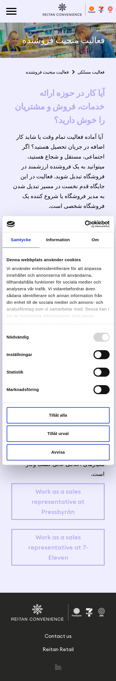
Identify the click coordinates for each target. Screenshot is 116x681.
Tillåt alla (58, 415)
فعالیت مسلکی (91, 72)
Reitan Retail (58, 649)
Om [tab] (95, 239)
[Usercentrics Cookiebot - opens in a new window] (84, 224)
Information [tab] (58, 239)
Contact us (58, 636)
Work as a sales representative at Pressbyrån (58, 501)
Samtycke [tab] (21, 239)
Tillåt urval (58, 433)
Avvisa (58, 452)
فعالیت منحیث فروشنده (47, 72)
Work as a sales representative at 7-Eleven (58, 547)
